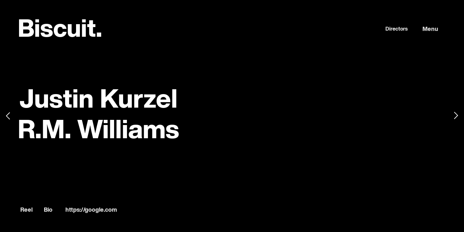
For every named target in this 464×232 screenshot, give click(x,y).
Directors (396, 29)
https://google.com (91, 210)
